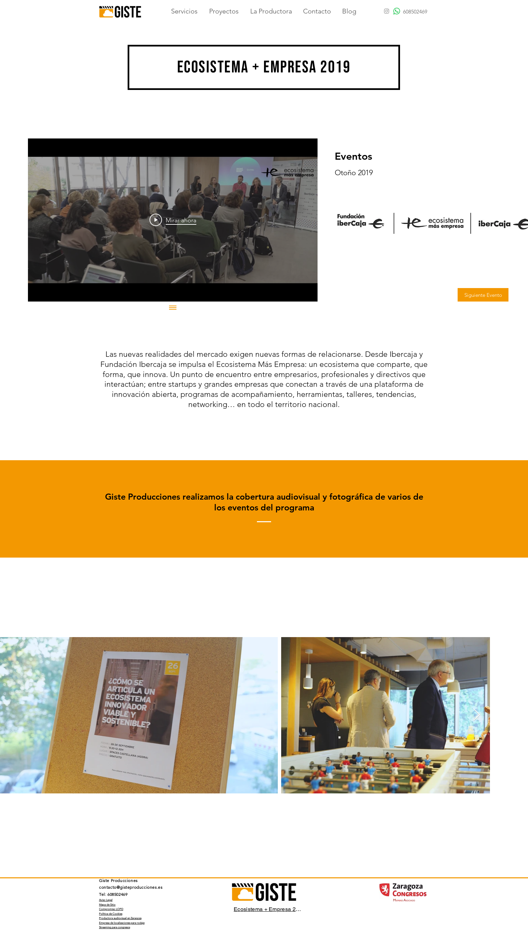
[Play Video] (173, 220)
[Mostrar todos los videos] (173, 308)
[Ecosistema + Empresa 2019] (267, 909)
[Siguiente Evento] (483, 295)
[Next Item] (477, 715)
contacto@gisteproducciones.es (130, 887)
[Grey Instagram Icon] (386, 11)
